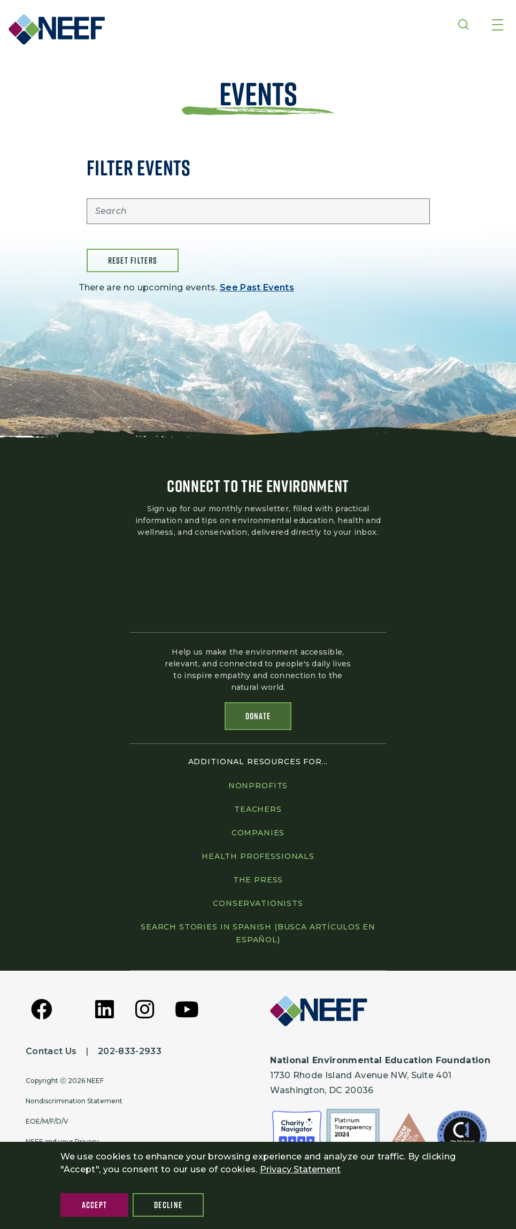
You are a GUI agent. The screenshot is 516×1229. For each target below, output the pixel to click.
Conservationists (258, 903)
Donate (258, 716)
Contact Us (51, 1051)
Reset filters (133, 260)
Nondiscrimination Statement (74, 1101)
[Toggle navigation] (497, 26)
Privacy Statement (300, 1169)
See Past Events (257, 287)
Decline (168, 1205)
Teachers (258, 809)
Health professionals (258, 856)
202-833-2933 (129, 1051)
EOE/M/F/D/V (47, 1121)
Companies (258, 833)
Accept (94, 1205)
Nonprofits (258, 785)
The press (258, 880)
